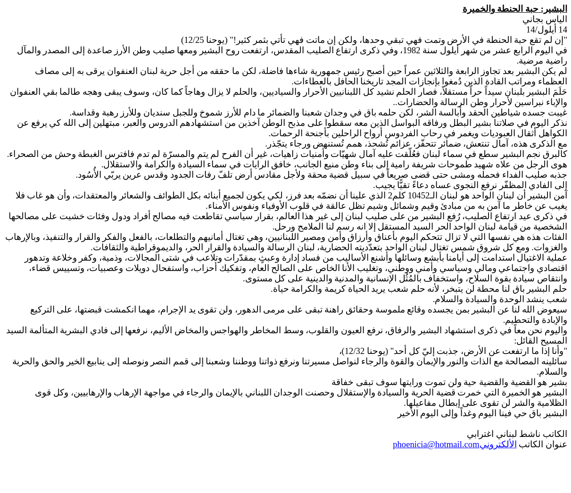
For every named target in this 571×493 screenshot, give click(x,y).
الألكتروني (454, 444)
